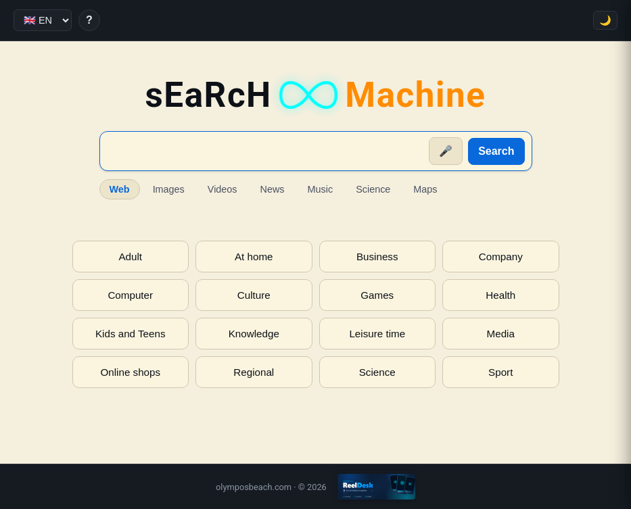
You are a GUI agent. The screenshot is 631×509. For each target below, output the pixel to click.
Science (373, 189)
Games (377, 295)
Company (501, 256)
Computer (130, 295)
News (272, 189)
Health (500, 295)
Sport (500, 372)
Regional (253, 372)
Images (169, 189)
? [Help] (89, 20)
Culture (254, 295)
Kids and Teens (130, 333)
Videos (222, 189)
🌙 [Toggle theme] (605, 20)
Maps (425, 189)
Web (120, 189)
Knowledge (254, 333)
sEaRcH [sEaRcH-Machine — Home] (315, 95)
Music (320, 189)
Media (501, 333)
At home (254, 256)
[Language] (43, 20)
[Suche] (265, 151)
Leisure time (377, 333)
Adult (130, 256)
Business (377, 256)
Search (496, 151)
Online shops (130, 372)
